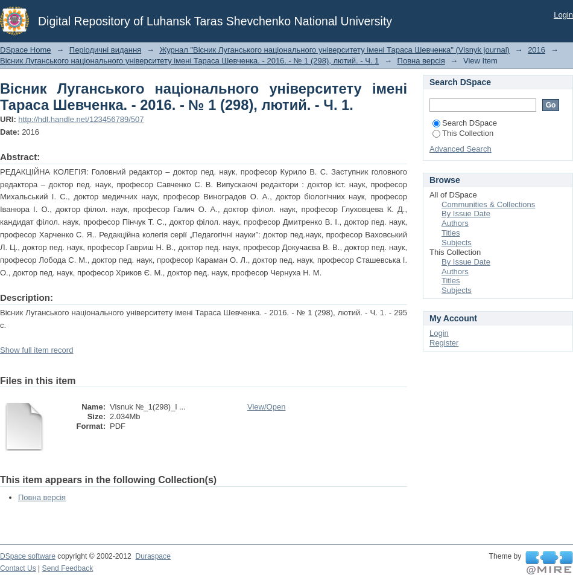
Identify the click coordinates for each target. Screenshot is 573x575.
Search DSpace (464, 122)
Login (563, 14)
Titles (451, 232)
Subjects (457, 242)
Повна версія (421, 60)
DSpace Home (25, 49)
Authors (455, 223)
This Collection (462, 133)
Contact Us (18, 568)
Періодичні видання (105, 49)
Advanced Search (460, 148)
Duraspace (152, 556)
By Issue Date (466, 213)
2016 (536, 49)
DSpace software (27, 556)
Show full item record (36, 350)
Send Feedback (67, 568)
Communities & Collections (488, 204)
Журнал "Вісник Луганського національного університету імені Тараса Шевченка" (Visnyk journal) (334, 49)
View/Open (266, 406)
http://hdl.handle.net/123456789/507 (81, 119)
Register (443, 342)
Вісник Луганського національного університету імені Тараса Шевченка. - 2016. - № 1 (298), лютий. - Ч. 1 (189, 60)
